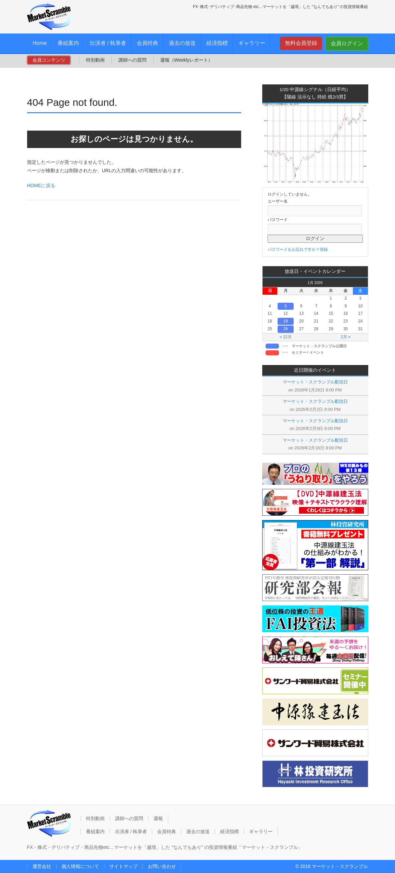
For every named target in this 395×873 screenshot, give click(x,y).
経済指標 (217, 43)
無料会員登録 (301, 43)
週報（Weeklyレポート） (186, 60)
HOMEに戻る (41, 185)
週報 (158, 818)
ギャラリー (251, 43)
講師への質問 (132, 60)
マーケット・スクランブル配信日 (315, 381)
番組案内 (68, 43)
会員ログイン (347, 43)
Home (40, 43)
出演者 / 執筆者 (108, 43)
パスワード (278, 219)
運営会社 (41, 866)
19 (285, 321)
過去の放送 (182, 43)
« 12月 (285, 337)
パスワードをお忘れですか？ (294, 249)
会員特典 (147, 43)
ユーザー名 (278, 201)
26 (285, 328)
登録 (324, 249)
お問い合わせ (162, 866)
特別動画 (95, 60)
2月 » (346, 337)
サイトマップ (123, 866)
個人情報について (80, 866)
